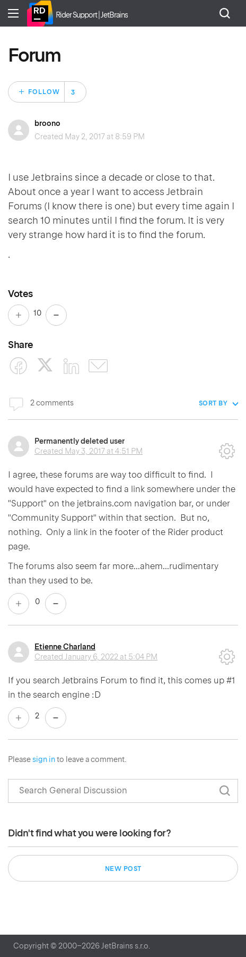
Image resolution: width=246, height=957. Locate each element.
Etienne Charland (64, 646)
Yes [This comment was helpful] (18, 603)
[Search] (123, 791)
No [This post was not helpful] (56, 315)
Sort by (213, 403)
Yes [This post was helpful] (18, 315)
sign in (43, 759)
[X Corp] (45, 364)
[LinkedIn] (71, 366)
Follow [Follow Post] (44, 92)
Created (88, 451)
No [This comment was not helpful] (55, 603)
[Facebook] (18, 366)
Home (40, 13)
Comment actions (227, 447)
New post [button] (123, 869)
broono (47, 123)
